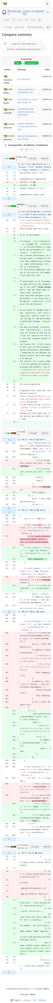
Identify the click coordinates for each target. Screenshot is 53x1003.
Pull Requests (35, 27)
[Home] (5, 4)
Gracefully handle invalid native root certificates (26, 112)
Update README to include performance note (27, 126)
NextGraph (14, 12)
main (18, 63)
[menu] (25, 43)
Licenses (27, 1000)
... (44, 43)
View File (44, 158)
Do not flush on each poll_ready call (27, 101)
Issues (19, 27)
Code (8, 27)
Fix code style (24, 79)
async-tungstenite (33, 12)
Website (42, 1000)
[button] (5, 158)
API (34, 1000)
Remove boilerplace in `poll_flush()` (28, 137)
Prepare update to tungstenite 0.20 (26, 91)
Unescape (32, 158)
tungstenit (31, 63)
